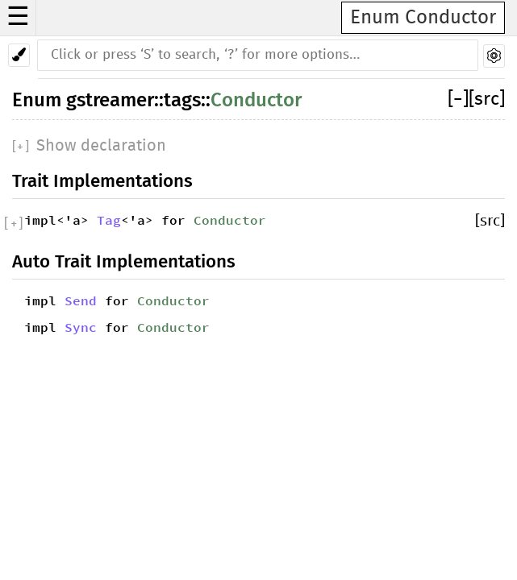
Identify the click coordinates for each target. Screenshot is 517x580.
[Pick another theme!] (19, 55)
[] (458, 99)
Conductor (256, 100)
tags (182, 100)
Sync (81, 327)
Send (81, 300)
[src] (487, 99)
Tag (109, 220)
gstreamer (110, 100)
